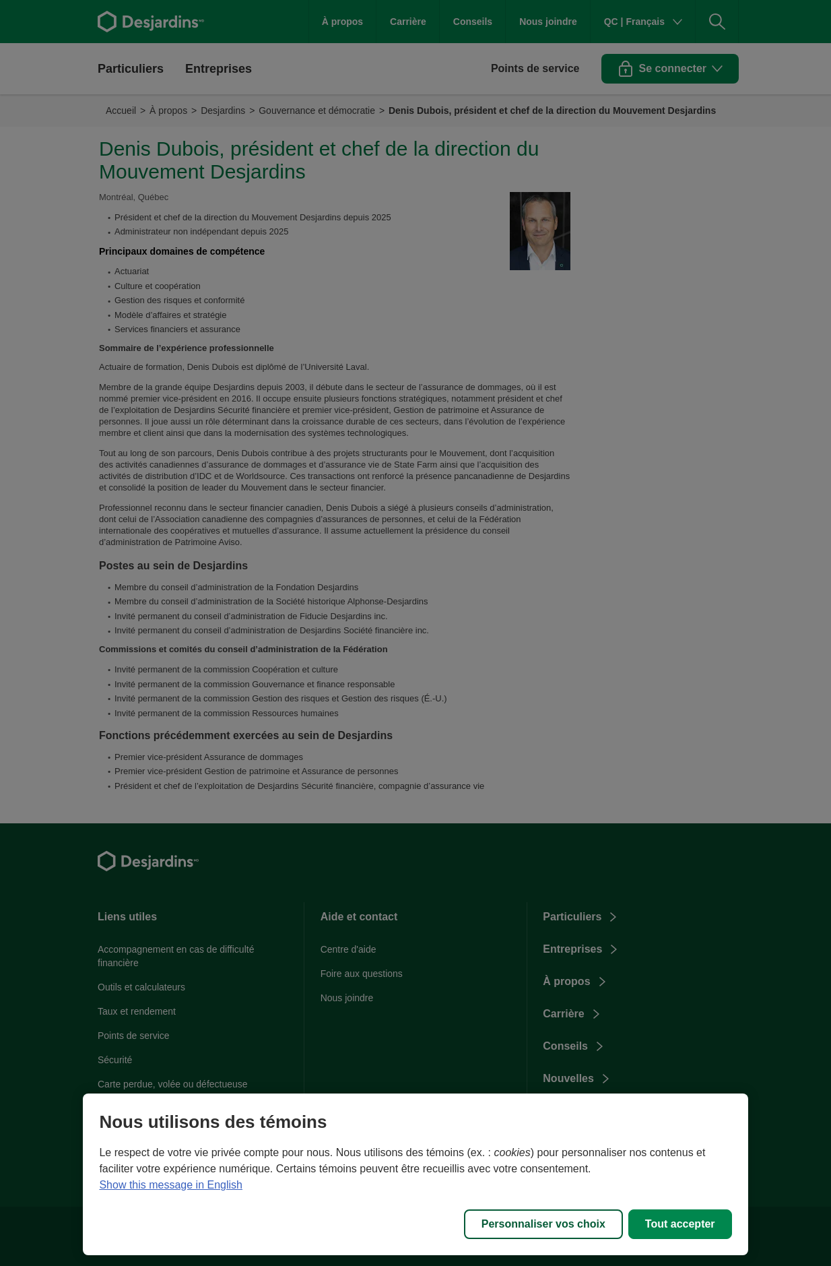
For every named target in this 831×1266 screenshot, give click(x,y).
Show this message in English (170, 1185)
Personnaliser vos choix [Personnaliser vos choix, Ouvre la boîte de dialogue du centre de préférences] (543, 1224)
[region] (415, 1174)
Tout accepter (680, 1224)
